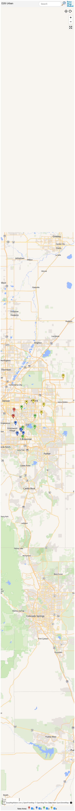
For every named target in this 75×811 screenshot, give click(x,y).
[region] (37, 406)
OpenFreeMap (28, 803)
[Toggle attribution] (71, 802)
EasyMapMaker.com (14, 803)
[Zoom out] (71, 22)
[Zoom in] (71, 17)
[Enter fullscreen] (71, 27)
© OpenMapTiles (41, 803)
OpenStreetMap (62, 803)
